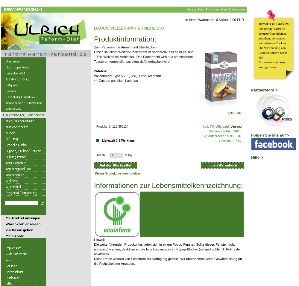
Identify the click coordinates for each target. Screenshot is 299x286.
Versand (236, 126)
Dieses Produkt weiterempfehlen (118, 173)
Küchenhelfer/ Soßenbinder (227, 9)
